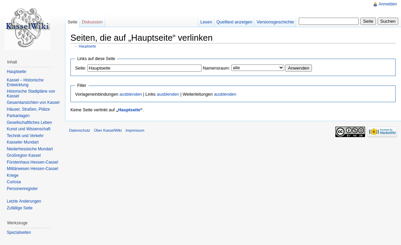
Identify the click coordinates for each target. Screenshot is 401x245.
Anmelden (388, 4)
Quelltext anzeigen (234, 21)
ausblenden (131, 94)
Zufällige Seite (20, 208)
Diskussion (92, 21)
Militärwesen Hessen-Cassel (32, 168)
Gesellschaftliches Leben (29, 122)
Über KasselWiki (108, 130)
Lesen (206, 21)
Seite (72, 21)
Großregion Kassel (24, 155)
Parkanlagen (18, 115)
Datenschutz (79, 130)
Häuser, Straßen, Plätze (28, 109)
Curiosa (14, 182)
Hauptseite (87, 46)
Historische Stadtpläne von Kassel (31, 93)
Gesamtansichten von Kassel (33, 102)
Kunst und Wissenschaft (28, 129)
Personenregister (22, 188)
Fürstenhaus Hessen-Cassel (32, 162)
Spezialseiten (19, 232)
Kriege (13, 175)
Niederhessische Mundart (30, 149)
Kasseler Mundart (23, 142)
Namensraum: (216, 68)
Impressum (135, 130)
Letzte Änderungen (24, 201)
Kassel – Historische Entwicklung (25, 82)
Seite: (80, 68)
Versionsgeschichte (275, 21)
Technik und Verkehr (25, 135)
